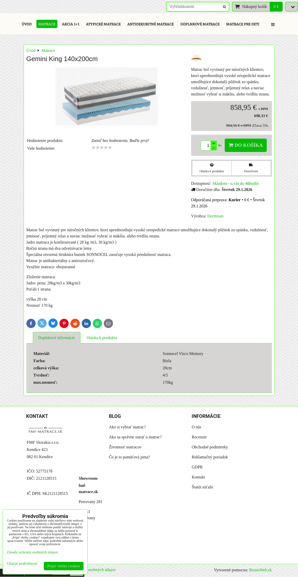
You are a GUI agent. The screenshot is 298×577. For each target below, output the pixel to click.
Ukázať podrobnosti (22, 563)
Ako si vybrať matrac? (127, 427)
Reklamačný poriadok (210, 457)
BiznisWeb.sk (260, 570)
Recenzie (199, 437)
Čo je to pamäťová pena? (129, 457)
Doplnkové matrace (200, 23)
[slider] (101, 148)
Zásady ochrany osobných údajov (88, 570)
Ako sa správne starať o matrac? (135, 437)
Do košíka (246, 145)
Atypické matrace (103, 23)
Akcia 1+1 (70, 23)
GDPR (197, 467)
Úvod (27, 23)
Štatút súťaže (202, 487)
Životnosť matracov (125, 447)
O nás (196, 427)
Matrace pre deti (242, 23)
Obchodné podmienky (210, 447)
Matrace (46, 23)
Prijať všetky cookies (63, 566)
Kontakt (198, 477)
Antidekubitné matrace (150, 23)
